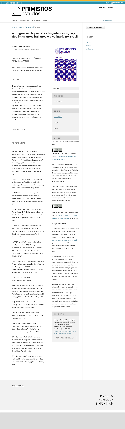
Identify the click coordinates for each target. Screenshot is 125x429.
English (88, 42)
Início (14, 27)
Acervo (21, 27)
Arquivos (24, 20)
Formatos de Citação (65, 338)
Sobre (46, 20)
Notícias (36, 20)
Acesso (110, 7)
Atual (14, 20)
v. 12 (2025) (30, 27)
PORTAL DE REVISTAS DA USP (11, 3)
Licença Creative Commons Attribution (65, 240)
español (88, 45)
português (89, 49)
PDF (57, 88)
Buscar (107, 20)
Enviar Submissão (95, 27)
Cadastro (101, 7)
